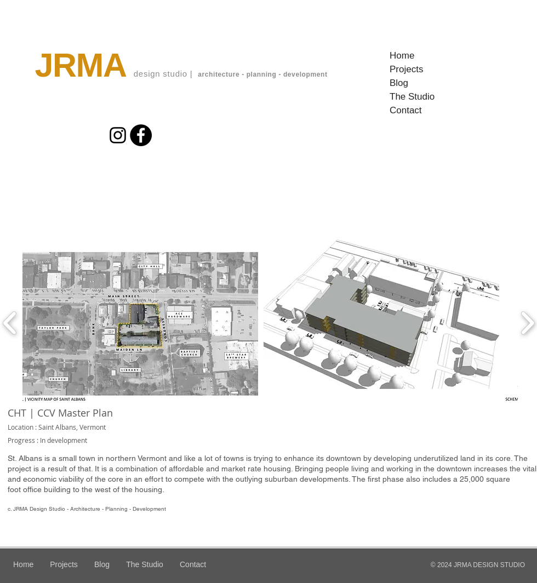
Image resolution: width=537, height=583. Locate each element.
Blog (399, 83)
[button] (140, 323)
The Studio (412, 96)
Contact (406, 110)
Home (402, 55)
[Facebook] (141, 135)
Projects (406, 69)
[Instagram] (118, 135)
